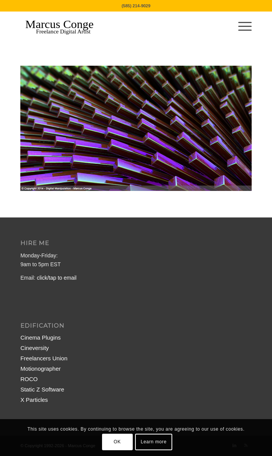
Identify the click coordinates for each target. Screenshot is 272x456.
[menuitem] (241, 26)
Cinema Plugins (40, 337)
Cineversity (34, 348)
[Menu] (241, 26)
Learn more (153, 441)
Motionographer (40, 368)
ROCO (29, 379)
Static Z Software (42, 389)
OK (117, 441)
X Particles (34, 399)
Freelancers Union (44, 358)
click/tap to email (56, 278)
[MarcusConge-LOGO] (112, 26)
